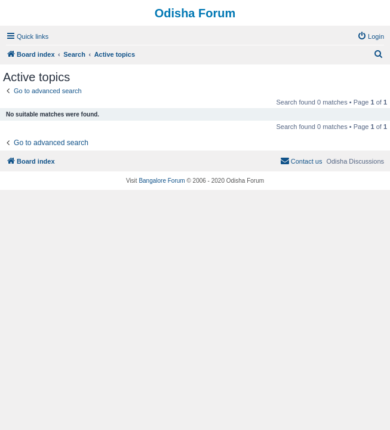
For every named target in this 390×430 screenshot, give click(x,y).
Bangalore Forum (162, 180)
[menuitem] (370, 36)
